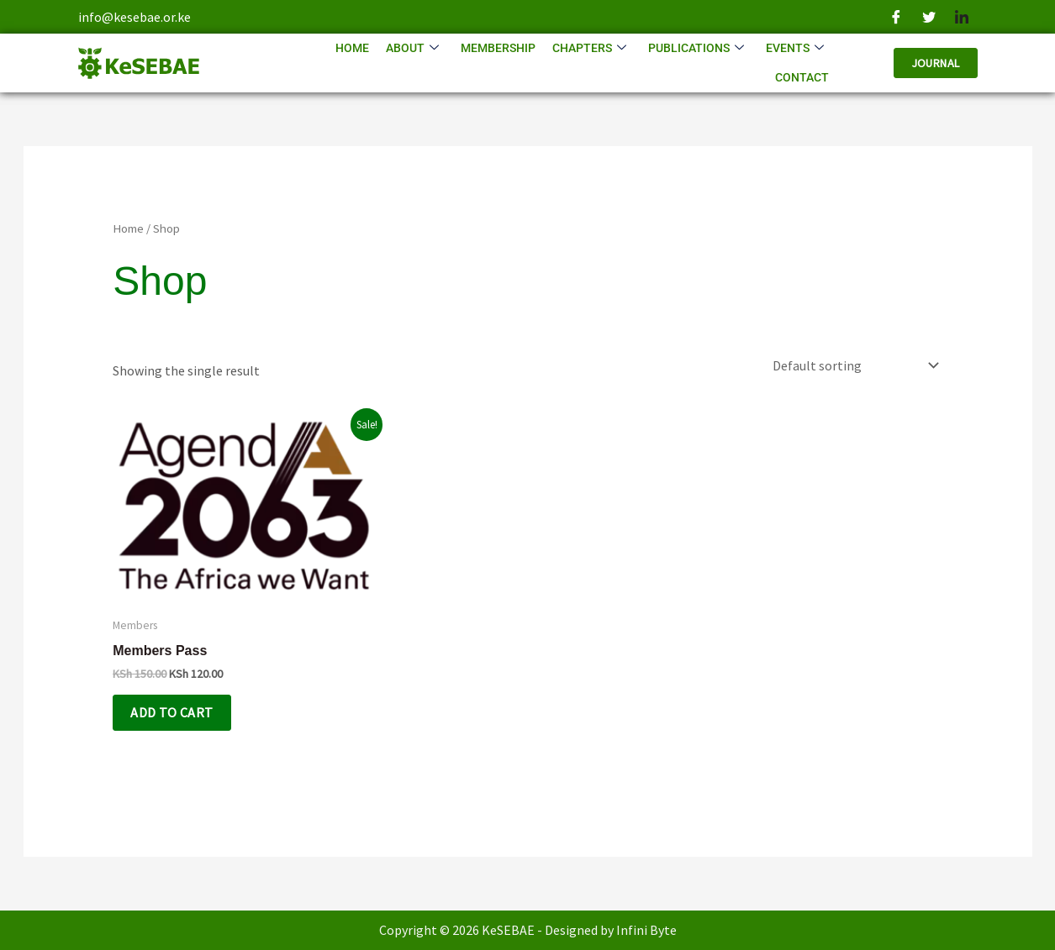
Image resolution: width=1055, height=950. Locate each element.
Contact (802, 77)
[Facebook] (896, 16)
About (412, 48)
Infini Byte (646, 929)
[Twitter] (929, 16)
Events (795, 48)
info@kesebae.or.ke (134, 16)
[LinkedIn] (961, 16)
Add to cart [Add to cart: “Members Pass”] (171, 712)
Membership (498, 48)
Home (352, 48)
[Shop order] (852, 365)
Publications (696, 48)
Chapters (589, 48)
